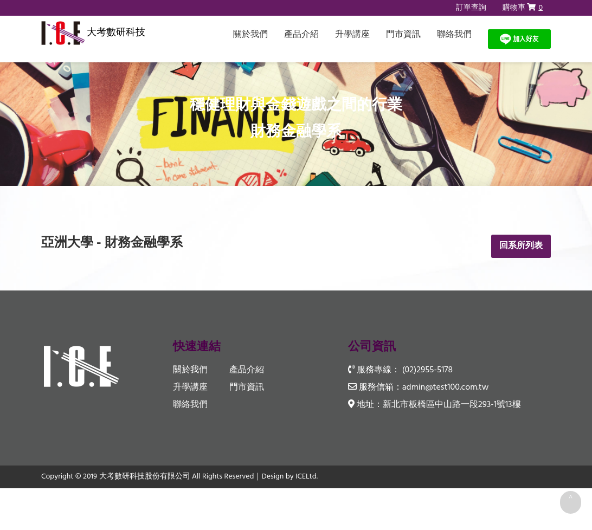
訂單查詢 (471, 8)
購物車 (523, 8)
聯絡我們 (454, 35)
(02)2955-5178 (427, 370)
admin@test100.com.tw (445, 387)
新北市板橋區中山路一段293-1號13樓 (452, 405)
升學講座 (352, 35)
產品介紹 (301, 35)
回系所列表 (521, 246)
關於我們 (250, 35)
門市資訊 (403, 35)
